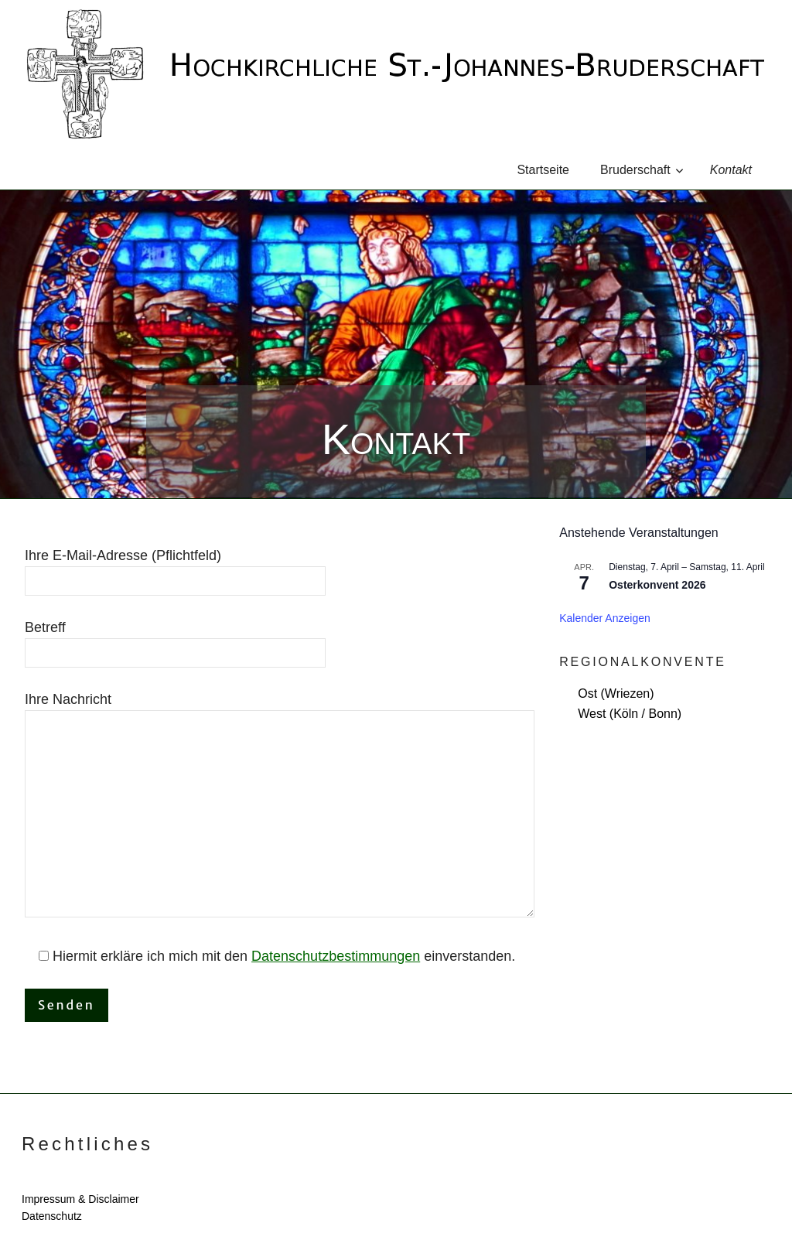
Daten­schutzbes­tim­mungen (335, 956)
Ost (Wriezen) (616, 693)
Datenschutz (52, 1216)
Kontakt (731, 169)
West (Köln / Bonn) (629, 713)
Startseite (543, 169)
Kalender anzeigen (604, 618)
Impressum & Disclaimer (80, 1199)
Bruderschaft (642, 169)
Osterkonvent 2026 (657, 585)
